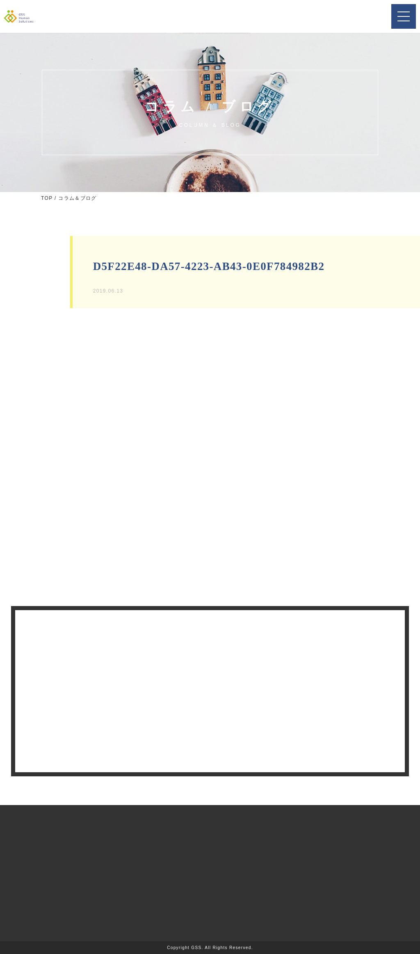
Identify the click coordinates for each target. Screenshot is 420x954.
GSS (196, 947)
